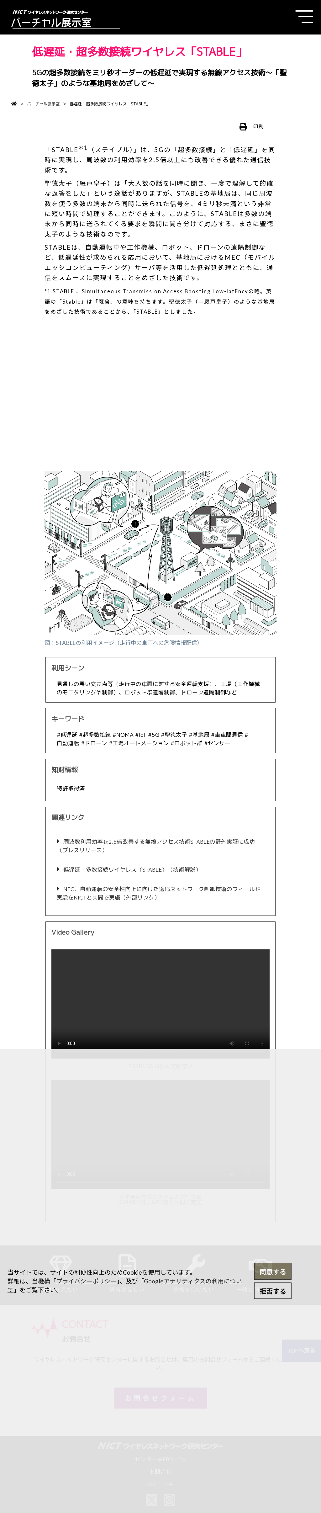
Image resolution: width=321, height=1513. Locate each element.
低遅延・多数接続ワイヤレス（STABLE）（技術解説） (131, 869)
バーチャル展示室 (43, 104)
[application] (160, 1004)
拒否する (273, 1291)
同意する (273, 1272)
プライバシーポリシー (86, 1281)
